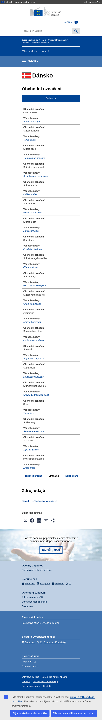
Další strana (71, 476)
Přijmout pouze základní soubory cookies (74, 713)
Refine (49, 98)
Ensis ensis (29, 468)
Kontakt (47, 686)
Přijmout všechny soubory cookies (30, 713)
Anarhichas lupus (32, 121)
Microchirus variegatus (34, 285)
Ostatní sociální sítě (54, 642)
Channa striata (30, 267)
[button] (25, 520)
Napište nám (51, 550)
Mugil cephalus (31, 231)
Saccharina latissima (33, 431)
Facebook (28, 642)
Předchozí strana (33, 476)
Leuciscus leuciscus (33, 377)
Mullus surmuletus (32, 212)
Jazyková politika (30, 677)
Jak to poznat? (92, 2)
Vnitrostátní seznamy (57, 40)
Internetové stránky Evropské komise (40, 623)
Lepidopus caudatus (33, 340)
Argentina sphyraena (33, 358)
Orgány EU (27, 661)
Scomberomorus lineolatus (36, 176)
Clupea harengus (32, 322)
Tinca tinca (28, 413)
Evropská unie (29, 666)
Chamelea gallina (32, 304)
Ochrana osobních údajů (34, 602)
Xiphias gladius (31, 449)
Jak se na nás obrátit (32, 597)
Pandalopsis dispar (33, 249)
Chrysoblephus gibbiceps (36, 395)
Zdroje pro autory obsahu (55, 677)
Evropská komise (30, 40)
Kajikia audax (30, 194)
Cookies (26, 681)
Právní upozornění (31, 686)
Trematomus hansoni (34, 158)
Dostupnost (27, 606)
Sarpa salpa (29, 140)
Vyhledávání (76, 31)
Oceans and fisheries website (37, 570)
